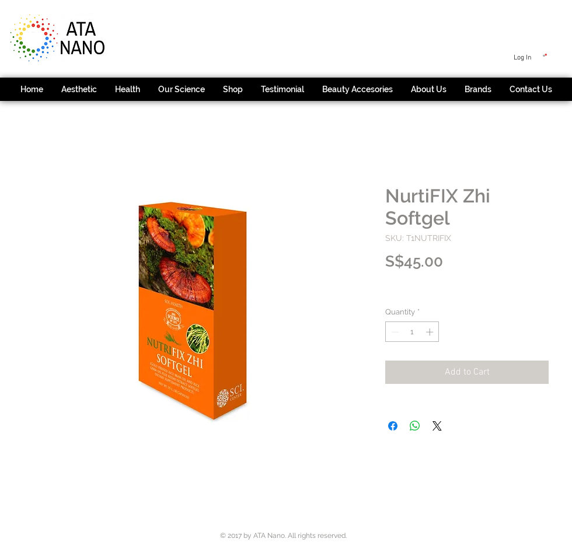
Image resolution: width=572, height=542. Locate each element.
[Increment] (431, 332)
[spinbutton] (412, 332)
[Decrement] (394, 332)
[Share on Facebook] (393, 426)
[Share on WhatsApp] (415, 426)
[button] (545, 55)
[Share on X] (437, 426)
